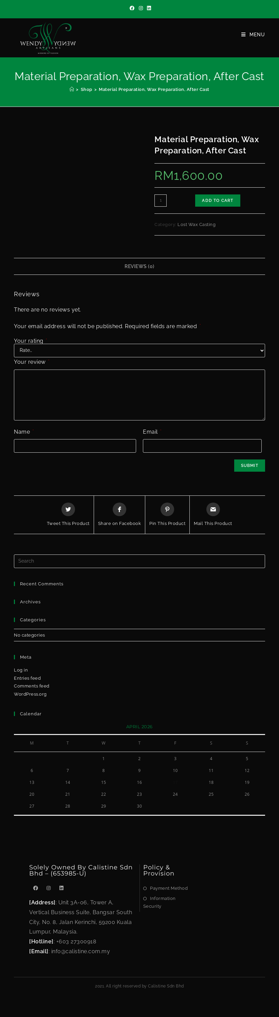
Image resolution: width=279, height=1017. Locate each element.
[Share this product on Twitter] (68, 515)
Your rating (30, 341)
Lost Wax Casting (197, 224)
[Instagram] (141, 8)
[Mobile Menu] (253, 34)
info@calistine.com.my (80, 951)
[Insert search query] (139, 561)
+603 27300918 (76, 941)
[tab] (139, 266)
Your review (32, 362)
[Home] (72, 89)
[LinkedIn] (148, 8)
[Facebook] (132, 8)
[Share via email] (213, 515)
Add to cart (217, 200)
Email (152, 432)
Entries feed (27, 678)
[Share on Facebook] (119, 515)
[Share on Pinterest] (167, 515)
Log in (21, 670)
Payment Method (169, 888)
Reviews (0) (139, 266)
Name (24, 432)
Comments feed (32, 686)
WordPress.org (30, 694)
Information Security (159, 902)
